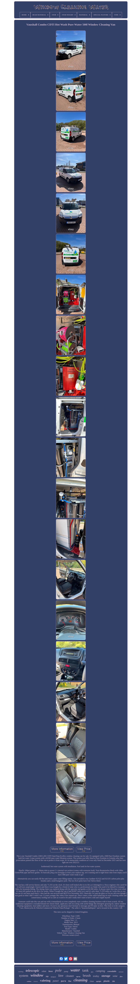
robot (44, 971)
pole (58, 970)
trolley (96, 976)
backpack (53, 977)
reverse (36, 981)
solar (115, 976)
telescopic (32, 970)
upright (98, 981)
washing (20, 971)
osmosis (121, 972)
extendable (111, 971)
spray (78, 976)
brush (87, 975)
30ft (47, 976)
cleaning (80, 980)
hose (51, 971)
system (23, 975)
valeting (45, 980)
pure (63, 981)
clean (92, 981)
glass (92, 972)
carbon (29, 981)
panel (56, 980)
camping (100, 970)
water (75, 970)
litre (60, 975)
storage (105, 975)
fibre (121, 976)
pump (66, 971)
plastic (106, 981)
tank (85, 970)
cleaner (70, 975)
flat (69, 981)
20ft (113, 981)
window (37, 975)
